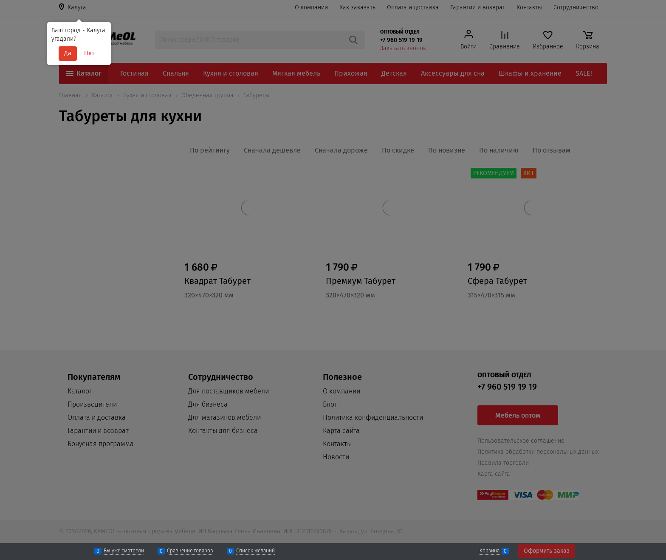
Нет (89, 53)
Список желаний (255, 551)
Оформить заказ (547, 550)
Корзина (490, 551)
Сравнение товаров (190, 551)
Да (67, 53)
